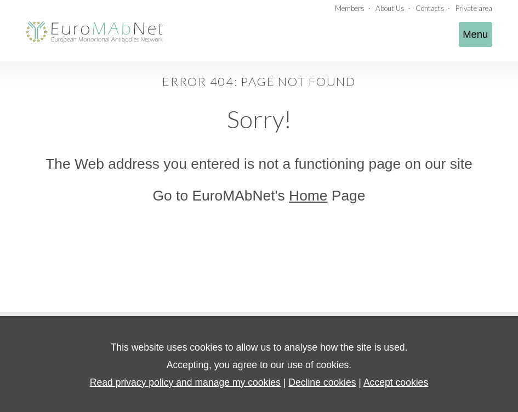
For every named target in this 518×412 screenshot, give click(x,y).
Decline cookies (322, 382)
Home (308, 195)
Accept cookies (395, 382)
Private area (474, 8)
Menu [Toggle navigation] (475, 34)
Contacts (430, 8)
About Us (390, 8)
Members (350, 8)
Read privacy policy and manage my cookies (185, 382)
